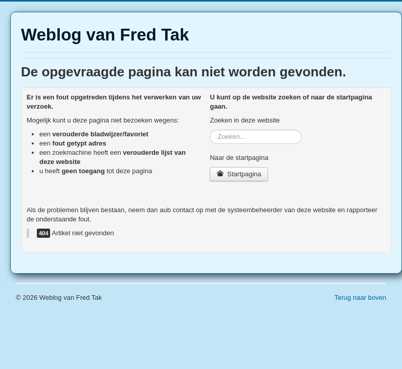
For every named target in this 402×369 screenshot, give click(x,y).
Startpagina (238, 174)
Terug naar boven (360, 297)
